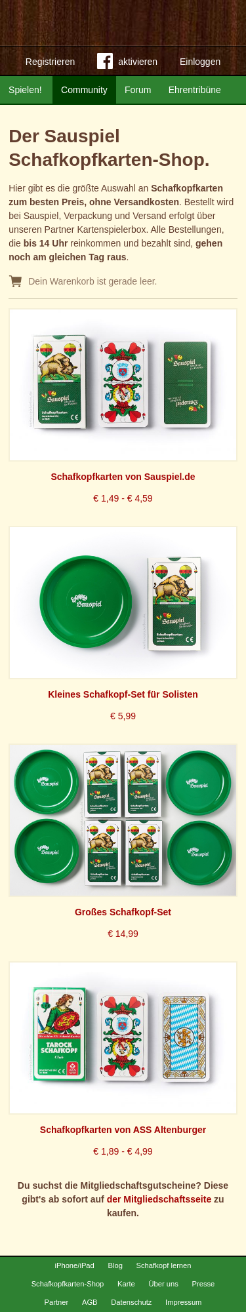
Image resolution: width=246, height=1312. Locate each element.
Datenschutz (131, 1302)
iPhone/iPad (74, 1265)
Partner (57, 1302)
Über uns (163, 1284)
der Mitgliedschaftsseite (159, 1199)
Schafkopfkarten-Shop (67, 1284)
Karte (126, 1284)
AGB (90, 1302)
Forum (138, 90)
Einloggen (200, 61)
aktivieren (127, 63)
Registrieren (50, 61)
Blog (115, 1265)
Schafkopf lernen (164, 1265)
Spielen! (25, 90)
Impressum (183, 1302)
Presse (203, 1284)
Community (84, 90)
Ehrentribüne (195, 90)
